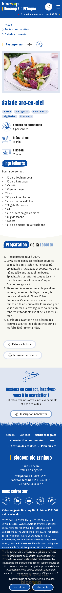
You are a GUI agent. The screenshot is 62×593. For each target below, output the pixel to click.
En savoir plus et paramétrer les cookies (31, 579)
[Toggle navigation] (58, 8)
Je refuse (19, 587)
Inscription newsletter (31, 414)
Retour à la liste (19, 344)
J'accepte (42, 587)
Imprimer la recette (22, 355)
